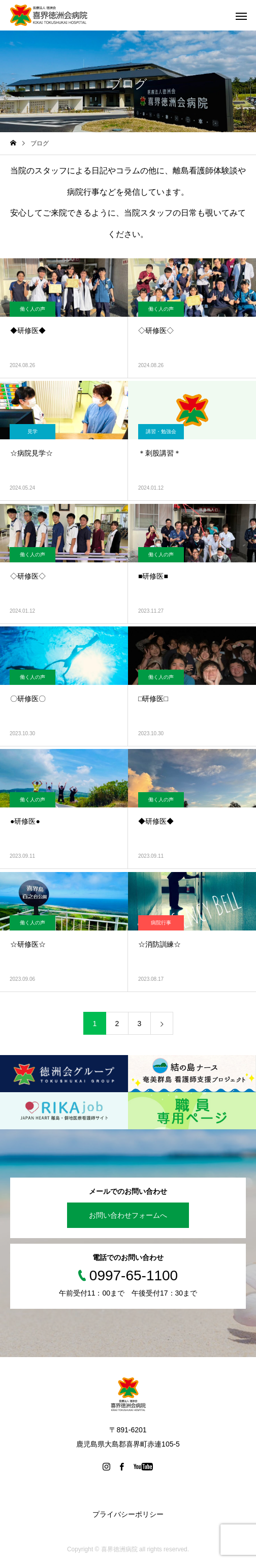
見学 (32, 431)
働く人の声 (32, 309)
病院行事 (161, 922)
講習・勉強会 (161, 431)
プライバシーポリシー (128, 1514)
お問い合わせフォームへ (128, 1215)
